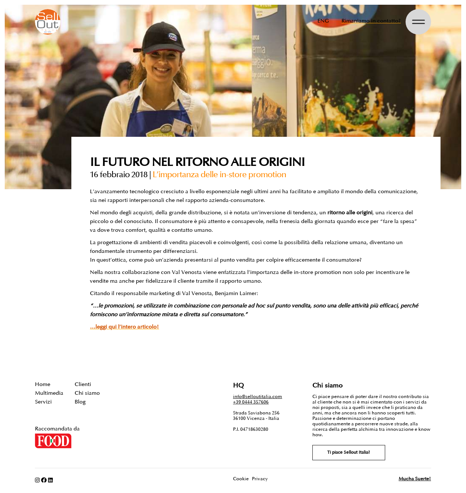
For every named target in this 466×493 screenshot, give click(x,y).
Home (42, 384)
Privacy (260, 479)
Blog (80, 401)
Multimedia (49, 393)
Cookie (241, 479)
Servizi (43, 401)
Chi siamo (87, 393)
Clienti (83, 384)
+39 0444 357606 (251, 402)
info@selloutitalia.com (257, 396)
